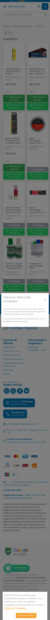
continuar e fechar (26, 615)
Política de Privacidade (15, 608)
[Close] (45, 299)
